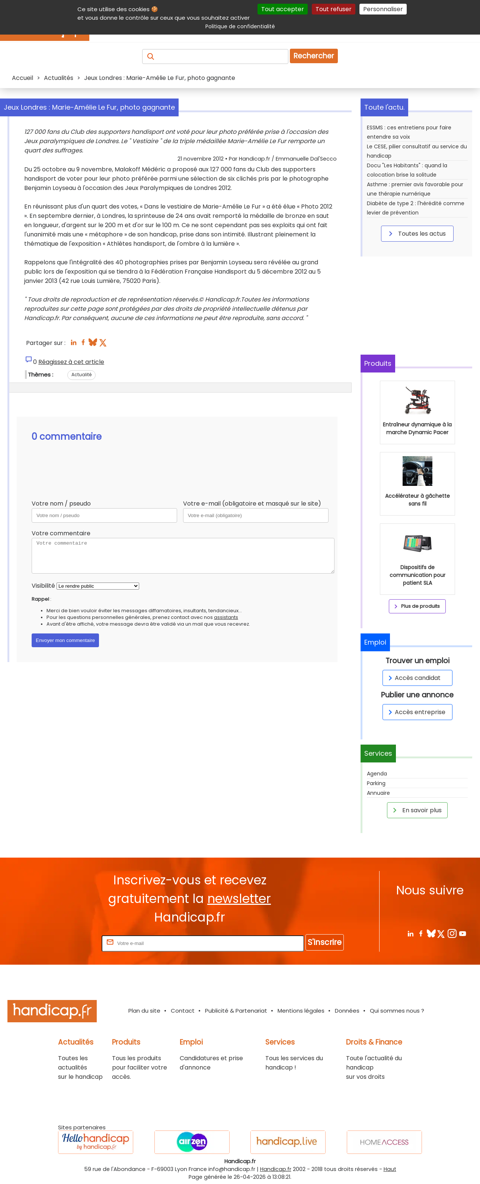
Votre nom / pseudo (61, 503)
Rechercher (314, 56)
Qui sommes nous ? (397, 1010)
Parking (376, 783)
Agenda (377, 773)
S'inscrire (325, 942)
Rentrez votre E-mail (70, 943)
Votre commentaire (61, 533)
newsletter (239, 898)
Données (347, 1010)
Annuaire (378, 793)
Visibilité (43, 585)
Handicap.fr (275, 1169)
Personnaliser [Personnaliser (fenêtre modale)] (383, 9)
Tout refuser (334, 9)
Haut (390, 1169)
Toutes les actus (416, 233)
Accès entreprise (415, 712)
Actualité (81, 374)
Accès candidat (413, 678)
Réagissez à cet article (71, 362)
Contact (183, 1010)
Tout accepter (282, 9)
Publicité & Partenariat (236, 1010)
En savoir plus (416, 810)
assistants (226, 617)
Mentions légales (301, 1010)
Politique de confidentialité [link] (240, 26)
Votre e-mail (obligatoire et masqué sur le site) (252, 503)
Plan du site (144, 1010)
